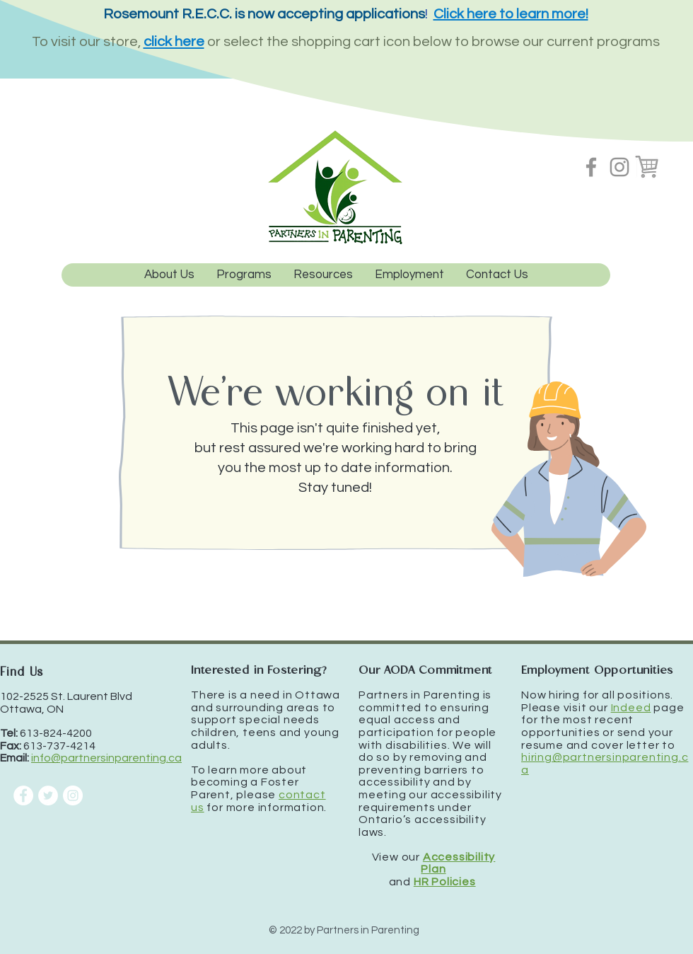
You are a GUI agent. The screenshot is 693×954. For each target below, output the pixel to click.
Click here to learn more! (510, 14)
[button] (243, 275)
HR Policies (445, 881)
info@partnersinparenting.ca (106, 758)
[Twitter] (48, 795)
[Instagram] (619, 167)
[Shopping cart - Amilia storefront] (647, 167)
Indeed (631, 707)
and (401, 881)
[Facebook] (591, 167)
